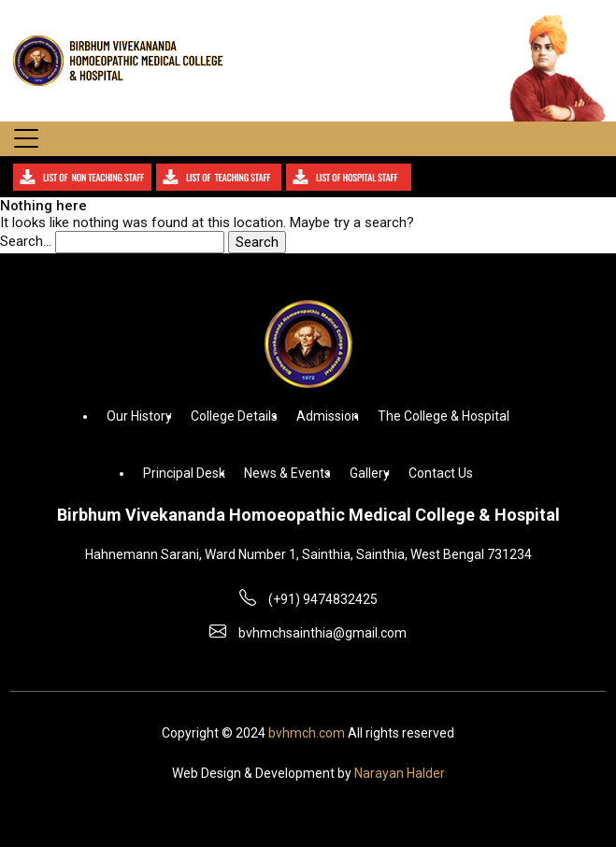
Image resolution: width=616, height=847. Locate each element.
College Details (234, 416)
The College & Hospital (443, 416)
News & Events (287, 473)
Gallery (370, 473)
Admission (327, 416)
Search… (25, 241)
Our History (139, 416)
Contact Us (440, 473)
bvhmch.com (306, 732)
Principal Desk (184, 473)
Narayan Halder (399, 773)
